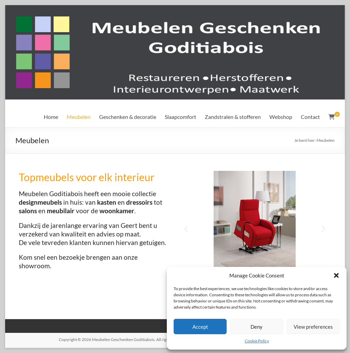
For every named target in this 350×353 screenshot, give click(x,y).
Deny (256, 327)
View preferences (313, 327)
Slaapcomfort (180, 116)
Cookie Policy (257, 340)
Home (51, 116)
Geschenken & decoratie (127, 116)
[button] (336, 275)
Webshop (280, 116)
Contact (310, 116)
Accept (200, 327)
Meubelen (79, 116)
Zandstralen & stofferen (233, 116)
